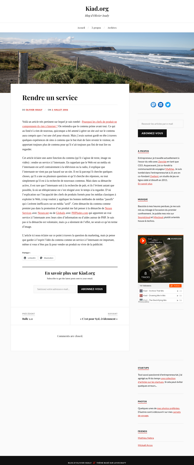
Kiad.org (97, 8)
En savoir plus (145, 183)
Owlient (154, 176)
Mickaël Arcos (145, 445)
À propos (96, 27)
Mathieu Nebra (146, 437)
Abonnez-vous (92, 289)
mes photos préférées (168, 408)
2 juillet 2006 (60, 110)
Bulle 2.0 (27, 318)
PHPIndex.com (80, 212)
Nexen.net (43, 212)
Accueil (81, 27)
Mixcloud (158, 217)
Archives (112, 27)
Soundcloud (144, 217)
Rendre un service (50, 97)
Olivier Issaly (34, 110)
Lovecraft (120, 463)
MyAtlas (169, 168)
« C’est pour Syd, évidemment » (99, 318)
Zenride (162, 161)
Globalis (60, 212)
